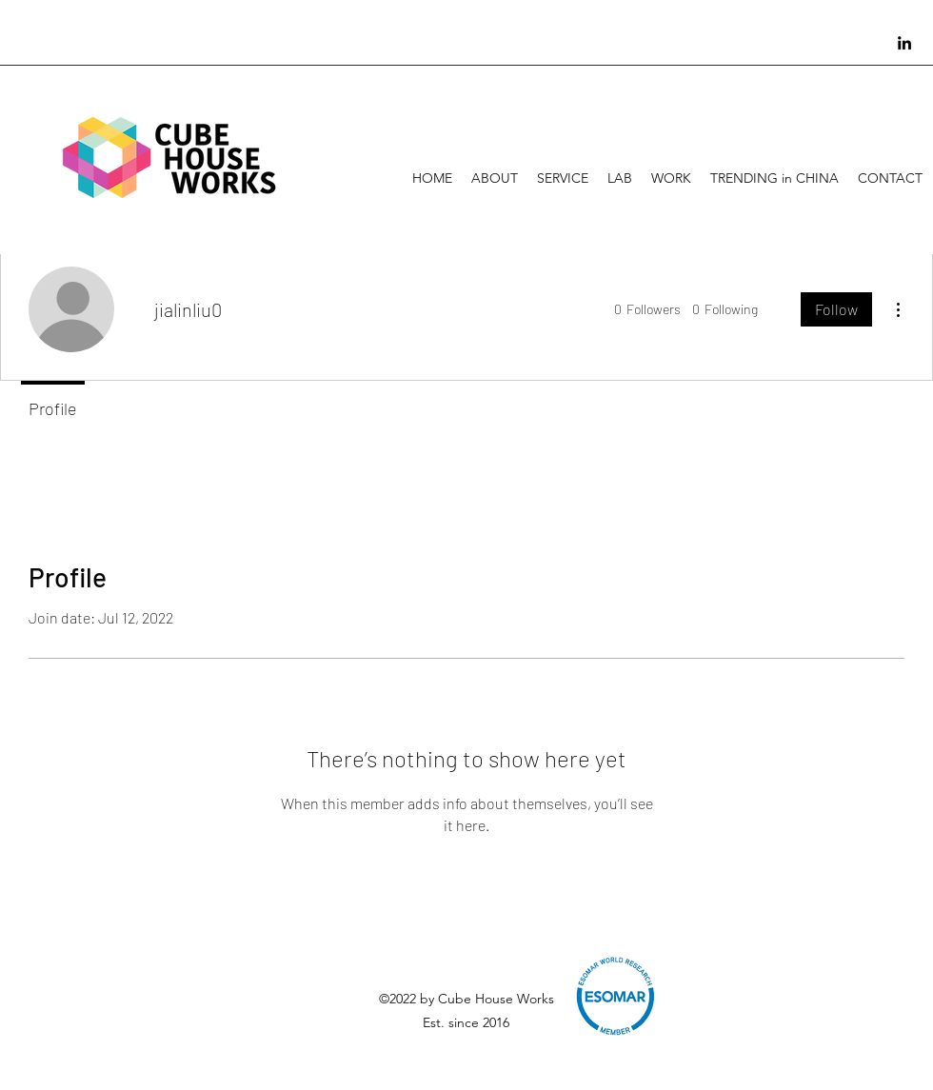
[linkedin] (904, 42)
